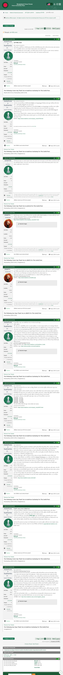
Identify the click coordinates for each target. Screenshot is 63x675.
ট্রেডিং (11, 655)
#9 (54, 506)
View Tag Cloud (7, 656)
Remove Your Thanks (9, 149)
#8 (54, 442)
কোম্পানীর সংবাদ (13, 32)
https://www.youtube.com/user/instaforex (30, 346)
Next (54, 28)
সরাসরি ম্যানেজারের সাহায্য (19, 64)
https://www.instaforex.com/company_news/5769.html (30, 118)
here (52, 196)
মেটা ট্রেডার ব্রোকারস (29, 12)
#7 (54, 383)
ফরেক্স (15, 655)
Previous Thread (28, 644)
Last (58, 28)
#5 (54, 267)
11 (50, 28)
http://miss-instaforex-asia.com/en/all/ (27, 477)
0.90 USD (10, 186)
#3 (54, 158)
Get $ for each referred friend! (21, 145)
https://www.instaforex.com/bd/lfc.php (27, 277)
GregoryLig (6, 650)
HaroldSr (21, 650)
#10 (54, 567)
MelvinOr (17, 650)
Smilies (35, 662)
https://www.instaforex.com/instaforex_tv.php (34, 344)
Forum (6, 12)
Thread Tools (47, 35)
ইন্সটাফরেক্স (6, 655)
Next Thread (35, 644)
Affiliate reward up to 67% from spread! (22, 85)
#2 (54, 99)
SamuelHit (40, 650)
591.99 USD (10, 72)
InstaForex (41, 195)
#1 (54, 39)
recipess (44, 650)
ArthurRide (25, 650)
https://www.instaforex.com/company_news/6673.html (30, 407)
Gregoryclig (35, 650)
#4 (54, 212)
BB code (36, 661)
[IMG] (35, 663)
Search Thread (55, 35)
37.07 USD (10, 244)
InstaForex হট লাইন (40, 12)
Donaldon (30, 650)
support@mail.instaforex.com (50, 523)
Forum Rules (37, 667)
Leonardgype (12, 650)
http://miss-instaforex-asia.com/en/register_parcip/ (33, 596)
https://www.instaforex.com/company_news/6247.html (26, 219)
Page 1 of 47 (40, 28)
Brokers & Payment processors (16, 12)
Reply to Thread (8, 25)
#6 (54, 320)
